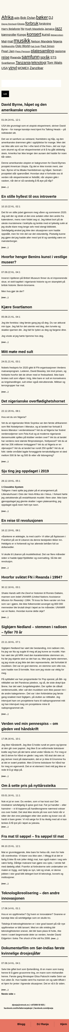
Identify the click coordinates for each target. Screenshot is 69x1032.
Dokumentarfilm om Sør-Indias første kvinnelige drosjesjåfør (33, 951)
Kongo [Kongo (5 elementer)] (21, 35)
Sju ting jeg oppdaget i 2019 (25, 472)
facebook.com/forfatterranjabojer (18, 1008)
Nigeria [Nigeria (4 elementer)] (57, 42)
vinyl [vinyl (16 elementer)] (12, 68)
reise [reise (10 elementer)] (5, 58)
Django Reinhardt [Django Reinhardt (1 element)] (9, 24)
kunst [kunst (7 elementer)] (46, 35)
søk (5, 94)
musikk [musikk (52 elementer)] (22, 41)
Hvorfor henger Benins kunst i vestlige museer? (34, 260)
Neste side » (8, 994)
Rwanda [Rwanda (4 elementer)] (15, 57)
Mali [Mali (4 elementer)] (4, 42)
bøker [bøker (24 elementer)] (42, 17)
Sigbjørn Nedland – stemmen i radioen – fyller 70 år (34, 630)
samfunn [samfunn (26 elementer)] (31, 57)
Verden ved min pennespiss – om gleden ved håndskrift (29, 726)
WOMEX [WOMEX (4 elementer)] (23, 68)
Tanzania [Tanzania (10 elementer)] (23, 63)
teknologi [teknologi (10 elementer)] (38, 63)
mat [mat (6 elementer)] (10, 42)
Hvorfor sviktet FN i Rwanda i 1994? (32, 578)
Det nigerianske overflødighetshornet (33, 402)
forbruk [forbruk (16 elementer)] (31, 23)
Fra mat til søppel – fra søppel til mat (32, 837)
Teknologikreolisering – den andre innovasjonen (30, 896)
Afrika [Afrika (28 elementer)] (7, 17)
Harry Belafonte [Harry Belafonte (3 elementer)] (10, 29)
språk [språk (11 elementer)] (45, 57)
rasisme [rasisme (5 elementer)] (60, 52)
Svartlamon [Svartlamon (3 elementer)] (8, 63)
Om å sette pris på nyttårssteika (28, 786)
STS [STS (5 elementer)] (53, 58)
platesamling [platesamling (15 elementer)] (42, 51)
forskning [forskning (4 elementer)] (45, 24)
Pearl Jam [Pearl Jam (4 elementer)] (8, 51)
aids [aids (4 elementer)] (17, 18)
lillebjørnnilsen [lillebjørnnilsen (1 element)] (57, 35)
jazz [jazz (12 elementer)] (58, 29)
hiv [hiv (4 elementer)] (22, 29)
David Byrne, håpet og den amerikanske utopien (24, 107)
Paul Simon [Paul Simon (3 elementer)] (47, 46)
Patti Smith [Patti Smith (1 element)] (35, 47)
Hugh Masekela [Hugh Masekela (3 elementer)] (34, 29)
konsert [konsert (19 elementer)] (34, 34)
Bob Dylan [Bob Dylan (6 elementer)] (27, 18)
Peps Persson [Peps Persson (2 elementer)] (22, 52)
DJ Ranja (43, 1024)
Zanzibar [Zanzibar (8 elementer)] (36, 68)
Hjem (63, 1024)
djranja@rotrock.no (20, 1005)
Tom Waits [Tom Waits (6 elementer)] (54, 63)
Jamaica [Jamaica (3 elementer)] (49, 29)
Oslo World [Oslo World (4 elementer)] (22, 46)
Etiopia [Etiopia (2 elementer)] (21, 24)
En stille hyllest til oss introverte (28, 197)
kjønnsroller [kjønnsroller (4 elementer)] (9, 35)
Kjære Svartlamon (16, 307)
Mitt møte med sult (17, 352)
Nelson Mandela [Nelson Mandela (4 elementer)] (41, 42)
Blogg (21, 1024)
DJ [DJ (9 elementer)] (51, 18)
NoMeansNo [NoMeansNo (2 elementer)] (8, 46)
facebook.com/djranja (43, 1008)
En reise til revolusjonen (22, 521)
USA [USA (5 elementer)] (4, 68)
